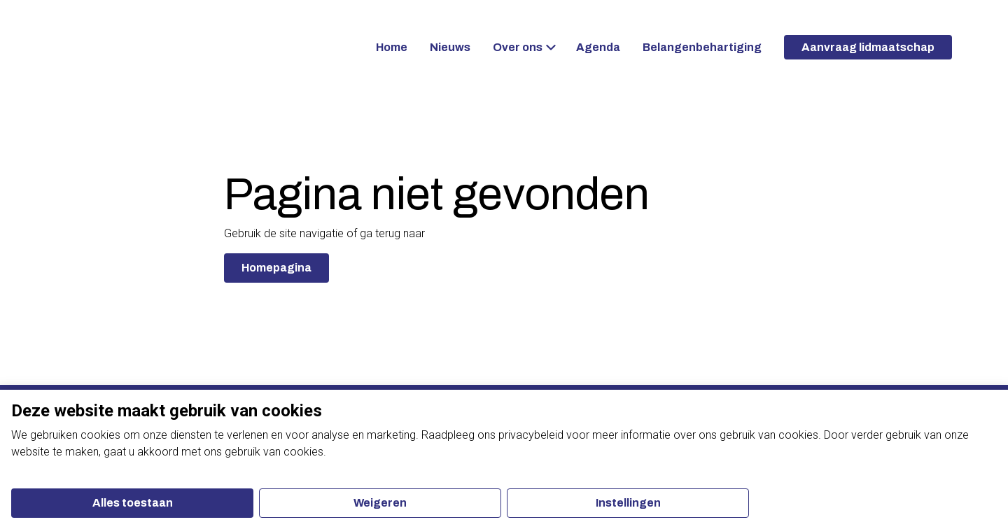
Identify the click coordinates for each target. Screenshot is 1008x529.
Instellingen (628, 503)
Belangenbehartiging (702, 47)
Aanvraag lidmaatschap (868, 47)
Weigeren (380, 503)
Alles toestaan (132, 503)
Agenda (598, 47)
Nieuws (450, 47)
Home (391, 47)
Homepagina (276, 268)
